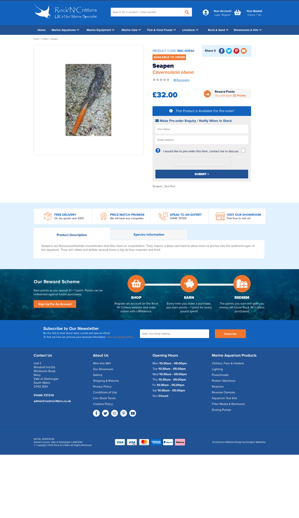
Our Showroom (103, 369)
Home (41, 30)
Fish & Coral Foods (161, 30)
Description (72, 235)
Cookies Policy (103, 404)
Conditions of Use (105, 392)
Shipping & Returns (106, 381)
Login (217, 15)
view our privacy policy (120, 337)
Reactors (218, 387)
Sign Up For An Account (55, 304)
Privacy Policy (102, 387)
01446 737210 (178, 218)
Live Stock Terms (104, 398)
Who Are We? (102, 363)
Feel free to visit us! (238, 218)
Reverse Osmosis (223, 392)
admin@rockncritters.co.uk (52, 401)
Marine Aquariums (65, 30)
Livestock (190, 30)
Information (149, 235)
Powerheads (220, 375)
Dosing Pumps (221, 410)
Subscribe (230, 334)
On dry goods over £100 (69, 218)
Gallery (97, 375)
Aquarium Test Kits (224, 398)
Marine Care (131, 30)
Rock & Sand (218, 30)
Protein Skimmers (223, 381)
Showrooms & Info (248, 30)
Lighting (217, 369)
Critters (45, 39)
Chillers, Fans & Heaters (228, 363)
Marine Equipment (100, 30)
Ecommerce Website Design (227, 442)
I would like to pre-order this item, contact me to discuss (201, 151)
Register (226, 15)
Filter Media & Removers (228, 404)
